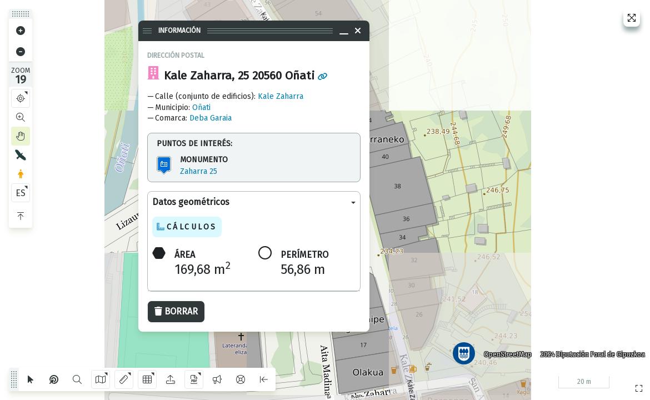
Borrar (176, 311)
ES (21, 193)
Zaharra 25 (198, 171)
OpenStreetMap (506, 353)
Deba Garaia (210, 118)
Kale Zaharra (280, 96)
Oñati (201, 107)
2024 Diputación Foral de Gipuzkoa (591, 353)
